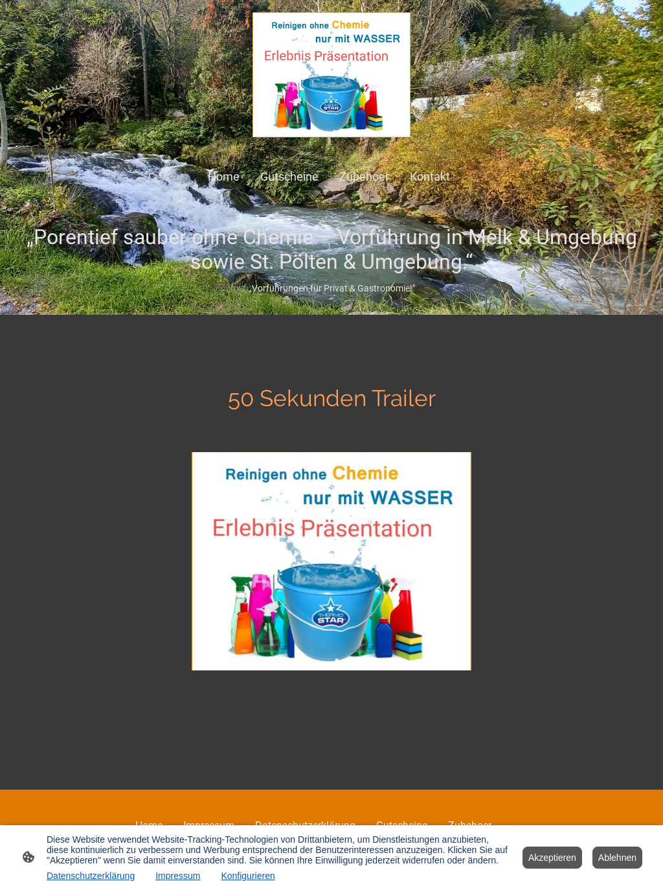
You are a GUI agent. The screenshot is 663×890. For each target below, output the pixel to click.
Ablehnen (617, 857)
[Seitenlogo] (332, 74)
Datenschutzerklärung (91, 876)
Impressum (177, 876)
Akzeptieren (552, 857)
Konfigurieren (248, 876)
